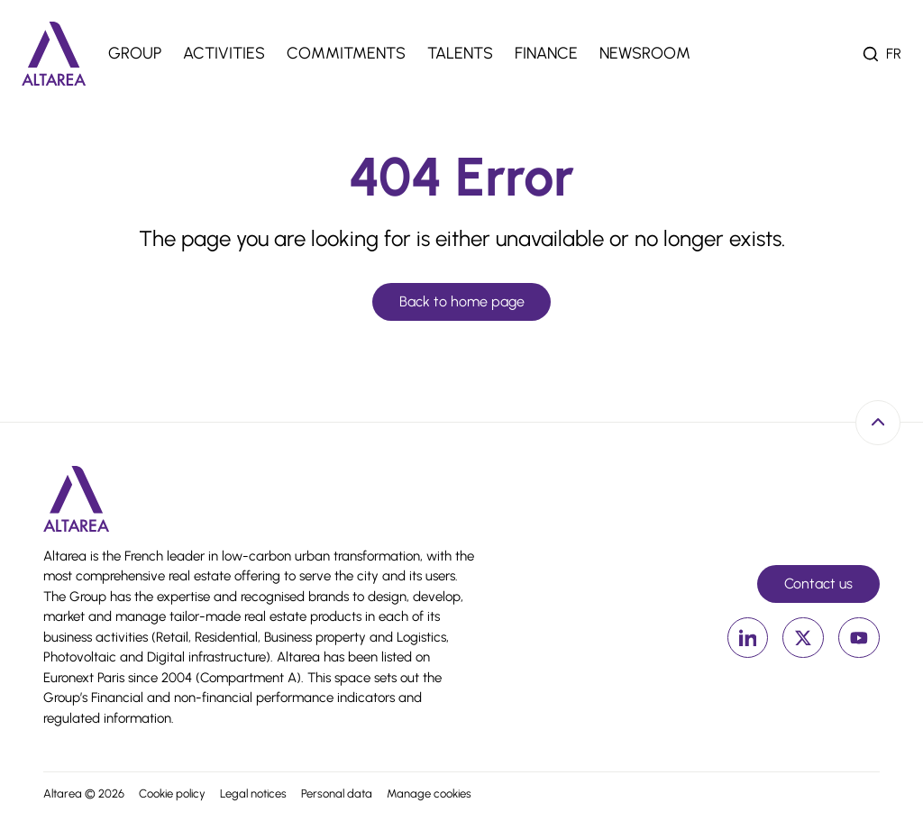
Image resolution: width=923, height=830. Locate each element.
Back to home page (462, 301)
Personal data (336, 793)
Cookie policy (172, 793)
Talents (460, 53)
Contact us (818, 583)
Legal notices (253, 793)
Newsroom (644, 53)
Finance (546, 53)
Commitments (346, 53)
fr (893, 53)
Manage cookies (429, 793)
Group (134, 53)
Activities (224, 53)
